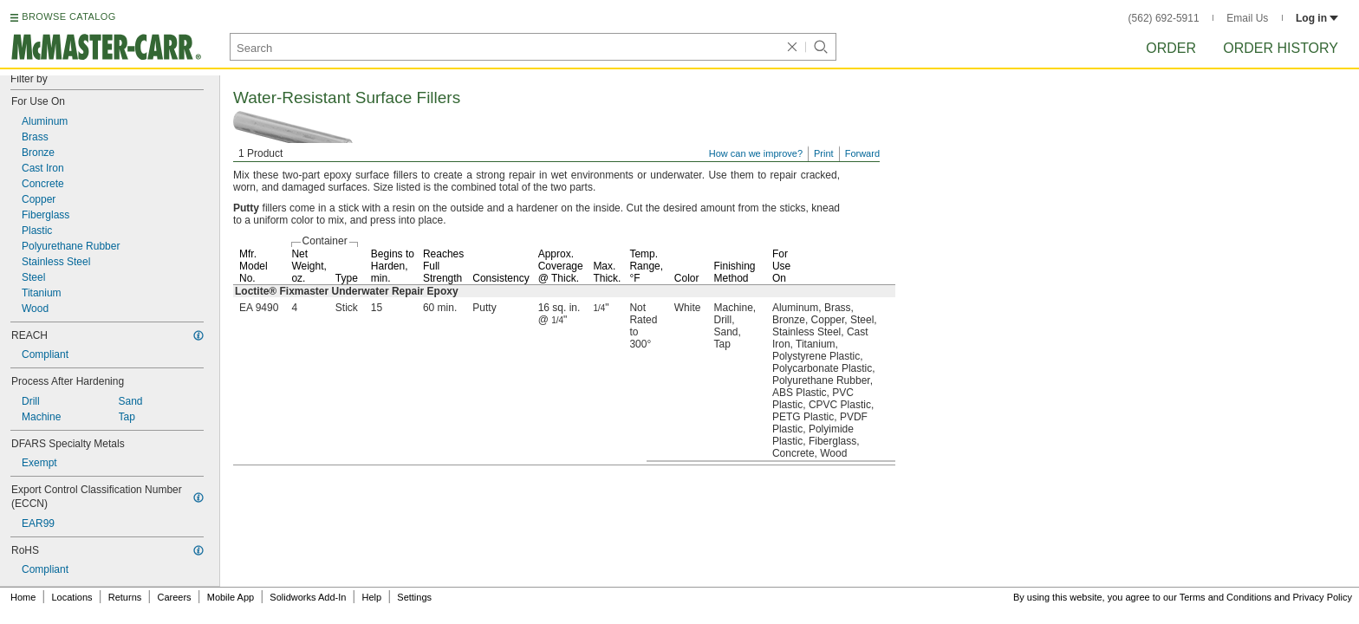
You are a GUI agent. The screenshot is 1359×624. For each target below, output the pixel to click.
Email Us (1247, 18)
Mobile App (230, 597)
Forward (862, 153)
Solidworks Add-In (308, 597)
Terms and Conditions (1225, 597)
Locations (72, 597)
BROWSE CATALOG (68, 16)
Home (23, 597)
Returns (125, 597)
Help (372, 597)
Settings (414, 597)
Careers (174, 597)
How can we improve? (756, 153)
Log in (1317, 18)
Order (1171, 48)
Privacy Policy (1322, 597)
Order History (1280, 48)
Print (824, 153)
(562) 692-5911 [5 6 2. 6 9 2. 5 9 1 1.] (1164, 18)
